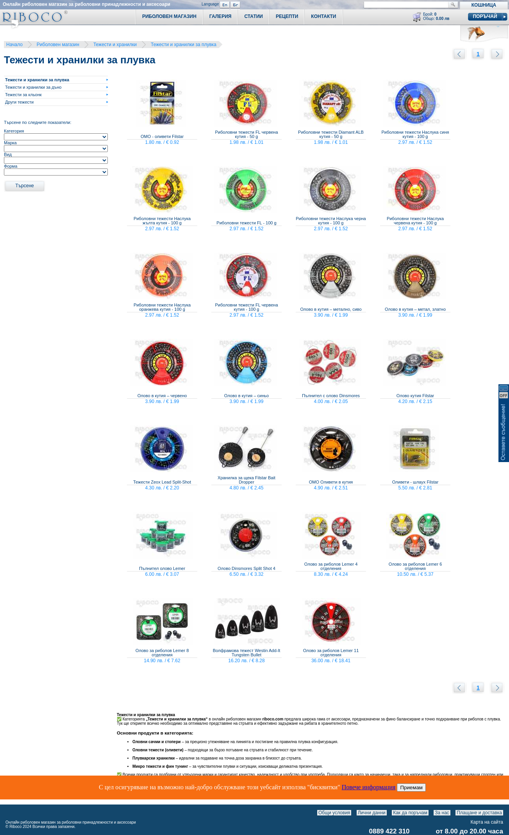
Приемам (411, 787)
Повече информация (369, 787)
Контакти (323, 16)
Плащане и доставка (479, 812)
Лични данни (372, 812)
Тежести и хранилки (115, 44)
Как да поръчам (410, 812)
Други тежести (19, 102)
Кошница (483, 5)
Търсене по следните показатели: (37, 122)
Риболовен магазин (58, 44)
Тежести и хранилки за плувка (183, 44)
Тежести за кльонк (23, 94)
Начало (14, 44)
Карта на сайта (487, 822)
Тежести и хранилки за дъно (33, 87)
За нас (442, 812)
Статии (253, 16)
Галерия (220, 16)
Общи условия (334, 812)
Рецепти (287, 16)
